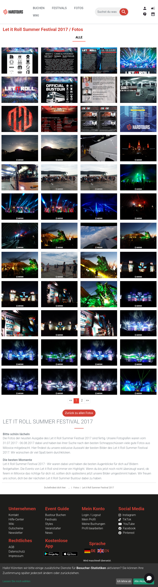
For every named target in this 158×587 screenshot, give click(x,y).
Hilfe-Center (16, 519)
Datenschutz (17, 551)
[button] (124, 11)
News (49, 533)
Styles (49, 524)
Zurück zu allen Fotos (79, 413)
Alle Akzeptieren (143, 581)
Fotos (76, 487)
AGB (11, 547)
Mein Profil (89, 519)
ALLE (78, 37)
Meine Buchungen (93, 524)
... (69, 487)
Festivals (51, 519)
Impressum (16, 556)
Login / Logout (91, 515)
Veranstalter (53, 528)
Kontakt (14, 515)
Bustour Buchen (55, 515)
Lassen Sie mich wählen (16, 581)
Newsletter (16, 533)
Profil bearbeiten (92, 528)
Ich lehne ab (124, 581)
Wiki (11, 524)
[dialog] (79, 575)
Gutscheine (16, 528)
